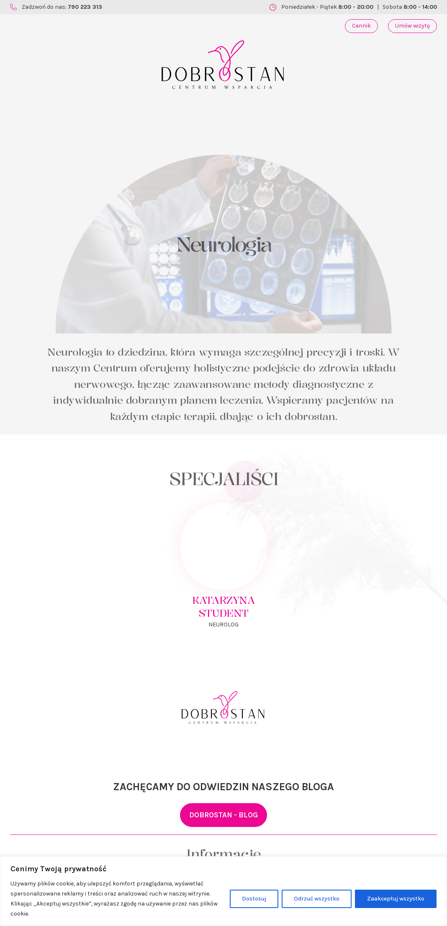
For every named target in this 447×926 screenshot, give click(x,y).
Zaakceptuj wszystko (395, 898)
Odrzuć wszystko (316, 898)
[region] (223, 891)
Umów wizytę (412, 25)
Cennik (361, 25)
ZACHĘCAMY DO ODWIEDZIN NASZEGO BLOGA (223, 787)
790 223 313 (85, 6)
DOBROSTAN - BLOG (223, 814)
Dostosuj (254, 898)
